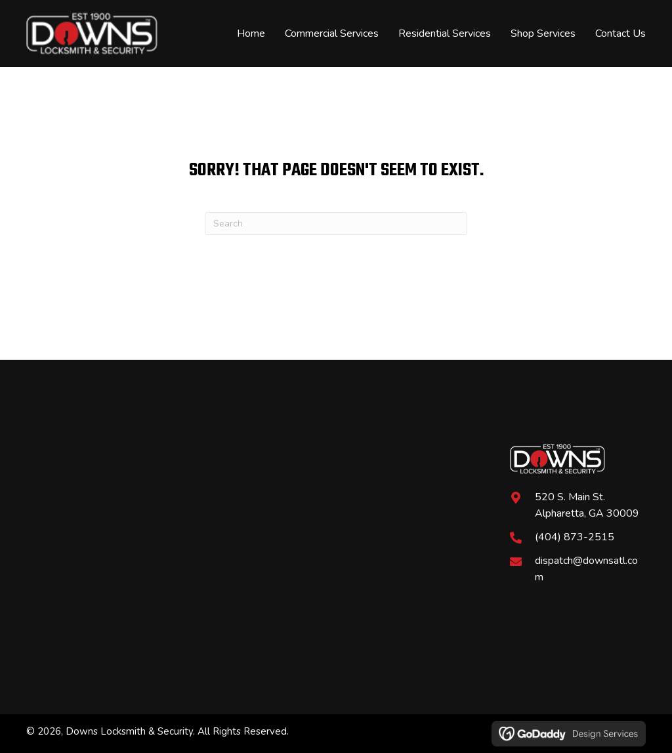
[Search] (336, 223)
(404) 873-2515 (574, 537)
